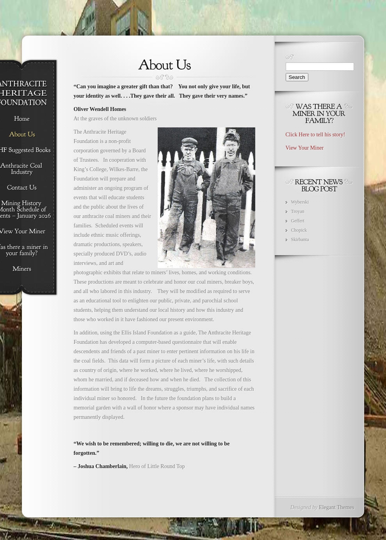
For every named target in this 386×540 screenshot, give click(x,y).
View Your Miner (305, 148)
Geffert (297, 221)
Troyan (297, 211)
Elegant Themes (336, 507)
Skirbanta (300, 239)
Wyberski (300, 202)
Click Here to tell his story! (315, 135)
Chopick (299, 230)
